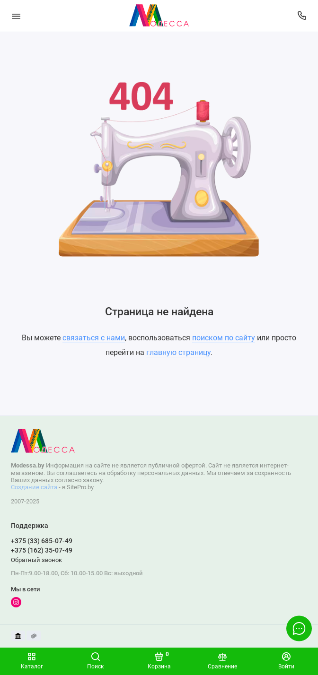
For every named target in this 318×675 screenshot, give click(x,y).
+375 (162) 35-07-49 (41, 550)
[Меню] (16, 16)
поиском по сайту (223, 337)
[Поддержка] (302, 16)
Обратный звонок (36, 559)
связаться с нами (93, 337)
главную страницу (178, 352)
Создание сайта (34, 487)
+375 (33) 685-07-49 (41, 541)
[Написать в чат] (299, 628)
